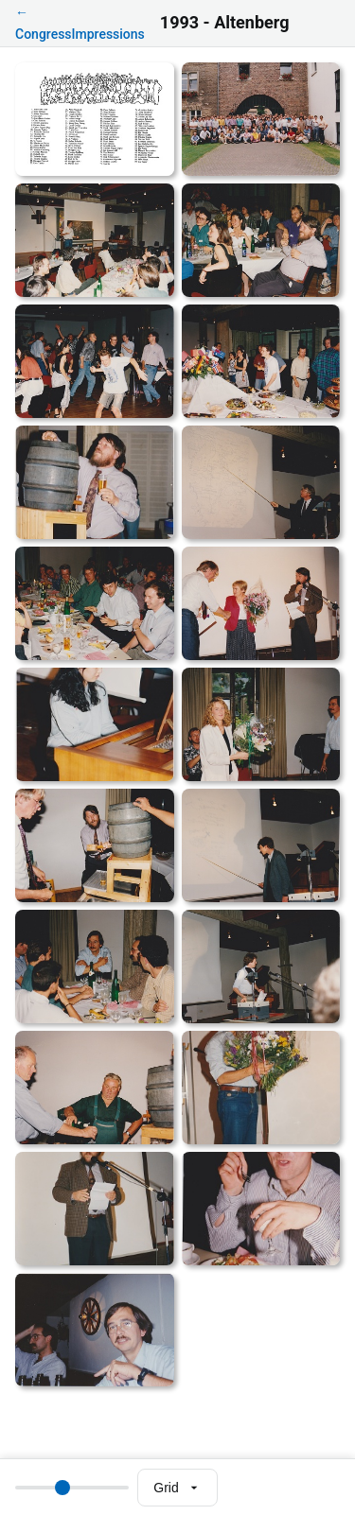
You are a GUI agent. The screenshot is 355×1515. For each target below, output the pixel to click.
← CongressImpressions (80, 23)
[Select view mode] (177, 1487)
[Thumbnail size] (72, 1487)
